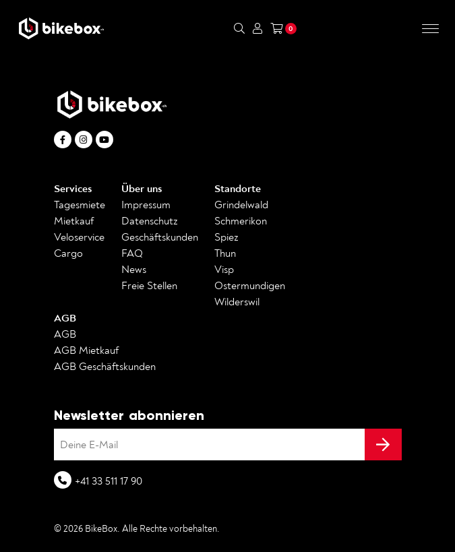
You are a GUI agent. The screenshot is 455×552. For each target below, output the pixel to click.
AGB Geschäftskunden (105, 366)
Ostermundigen (249, 286)
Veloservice (79, 237)
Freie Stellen (149, 286)
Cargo (68, 253)
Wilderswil (237, 302)
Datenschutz (149, 221)
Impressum (146, 205)
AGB (65, 318)
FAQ (132, 253)
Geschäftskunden (159, 237)
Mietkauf (74, 221)
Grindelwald (241, 205)
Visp (224, 269)
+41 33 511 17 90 (108, 481)
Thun (225, 253)
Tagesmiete (79, 205)
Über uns (141, 188)
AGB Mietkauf (86, 350)
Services (73, 188)
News (133, 269)
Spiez (226, 237)
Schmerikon (240, 221)
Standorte (237, 188)
